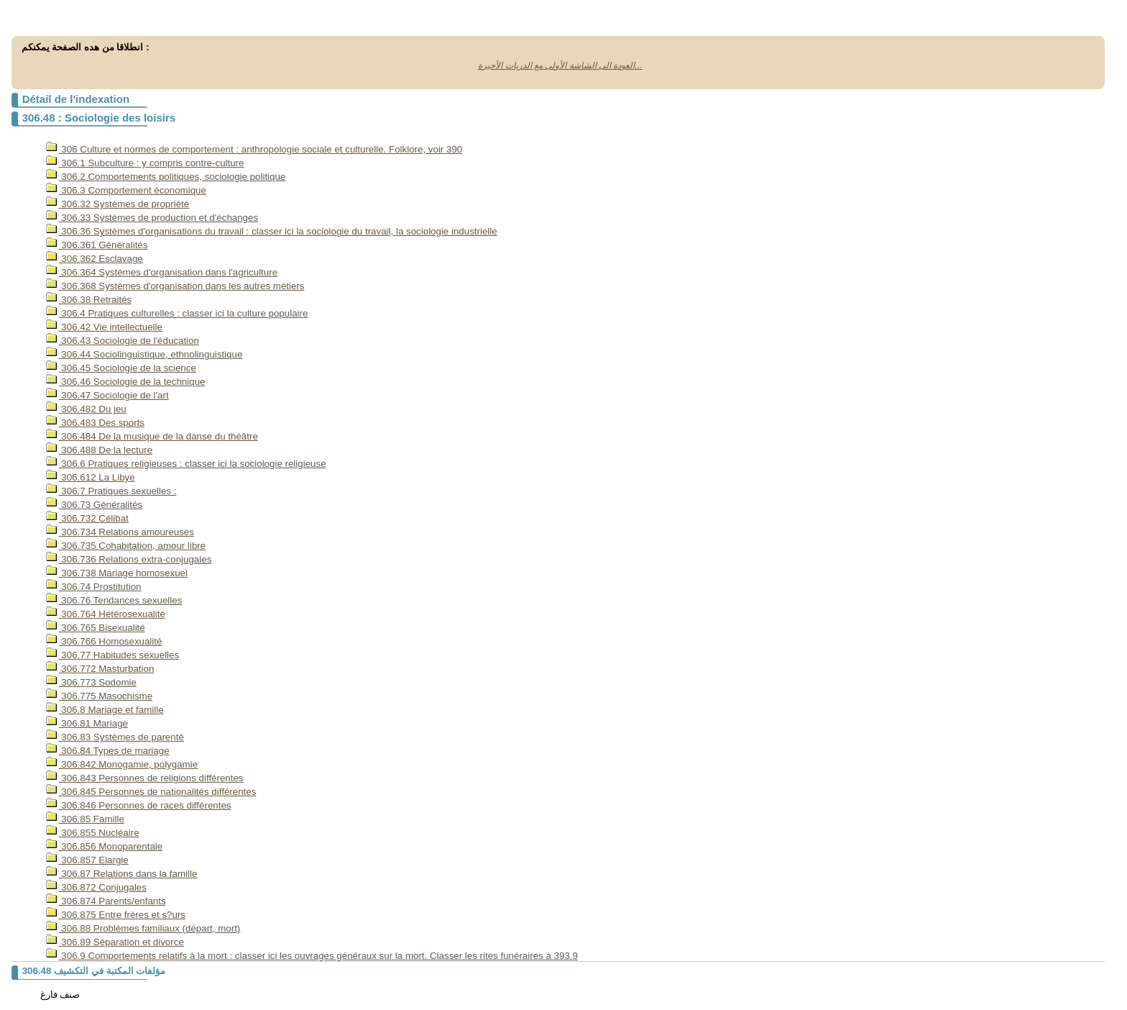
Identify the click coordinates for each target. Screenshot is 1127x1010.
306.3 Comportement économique (126, 190)
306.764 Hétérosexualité (105, 614)
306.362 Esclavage (94, 258)
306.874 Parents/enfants (106, 901)
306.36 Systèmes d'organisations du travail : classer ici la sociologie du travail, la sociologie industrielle (271, 231)
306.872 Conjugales (96, 887)
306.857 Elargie (87, 860)
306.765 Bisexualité (95, 627)
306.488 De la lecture (99, 450)
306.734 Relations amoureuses (120, 532)
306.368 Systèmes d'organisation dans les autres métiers (175, 286)
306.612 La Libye (90, 477)
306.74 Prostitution (94, 586)
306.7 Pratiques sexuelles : (111, 491)
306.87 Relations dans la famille (122, 873)
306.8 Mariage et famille (105, 709)
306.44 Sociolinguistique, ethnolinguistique (144, 354)
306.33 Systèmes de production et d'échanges (152, 217)
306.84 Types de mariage (108, 750)
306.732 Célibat (87, 518)
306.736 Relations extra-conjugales (129, 559)
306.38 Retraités (89, 299)
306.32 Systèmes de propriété (118, 204)
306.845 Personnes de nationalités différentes (151, 791)
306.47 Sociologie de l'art (107, 395)
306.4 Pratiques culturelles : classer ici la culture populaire (177, 313)
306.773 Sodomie (91, 682)
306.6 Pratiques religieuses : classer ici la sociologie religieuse (186, 463)
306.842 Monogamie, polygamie (122, 764)
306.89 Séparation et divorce (115, 942)
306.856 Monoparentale (104, 846)
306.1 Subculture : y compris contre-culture (145, 163)
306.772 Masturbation (100, 668)
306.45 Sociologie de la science (121, 368)
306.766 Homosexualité (104, 641)
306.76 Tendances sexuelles (114, 600)
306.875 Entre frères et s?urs (115, 914)
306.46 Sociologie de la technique (126, 381)
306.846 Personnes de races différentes (138, 805)
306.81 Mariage (87, 723)
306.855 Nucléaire (92, 832)
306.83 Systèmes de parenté (115, 737)
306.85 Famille (85, 819)
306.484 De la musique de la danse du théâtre (152, 436)
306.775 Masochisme (99, 696)
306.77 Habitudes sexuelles (112, 655)
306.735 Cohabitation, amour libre (126, 545)
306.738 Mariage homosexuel (117, 573)
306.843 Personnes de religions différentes (145, 778)
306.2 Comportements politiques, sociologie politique (166, 176)
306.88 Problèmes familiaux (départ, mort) (143, 928)
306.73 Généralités (94, 504)
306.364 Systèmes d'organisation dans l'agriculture (161, 272)
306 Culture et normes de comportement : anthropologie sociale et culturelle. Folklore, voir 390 (254, 149)
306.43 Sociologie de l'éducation (122, 340)
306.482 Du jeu (86, 409)
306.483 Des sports (95, 422)
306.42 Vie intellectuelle (104, 327)
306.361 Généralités (97, 245)
